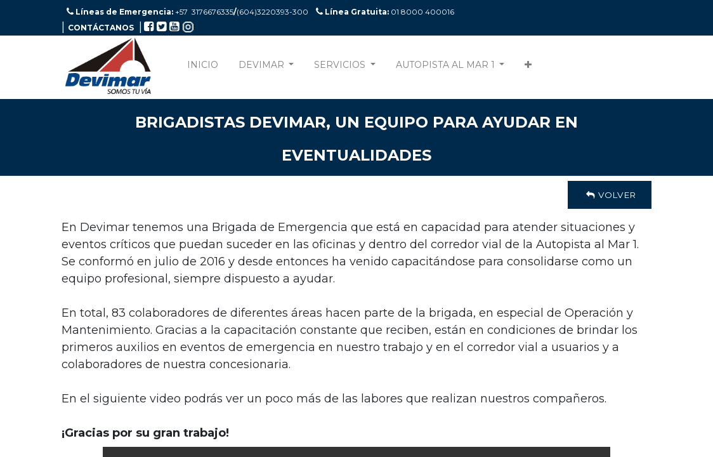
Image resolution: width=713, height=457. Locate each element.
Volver (609, 195)
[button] (528, 67)
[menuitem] (202, 67)
